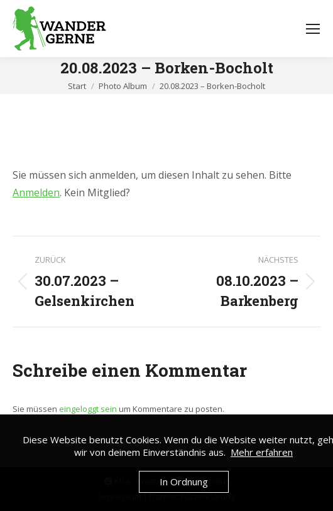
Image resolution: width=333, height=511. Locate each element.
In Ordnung (184, 481)
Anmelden (36, 192)
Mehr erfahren (262, 452)
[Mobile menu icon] (312, 28)
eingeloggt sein (88, 408)
